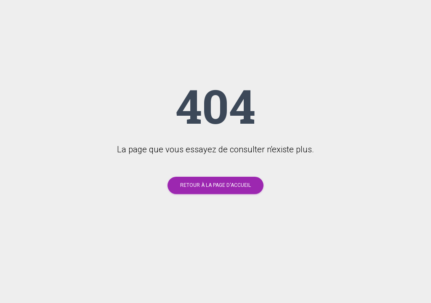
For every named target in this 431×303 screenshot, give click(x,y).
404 (215, 105)
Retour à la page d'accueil (215, 185)
